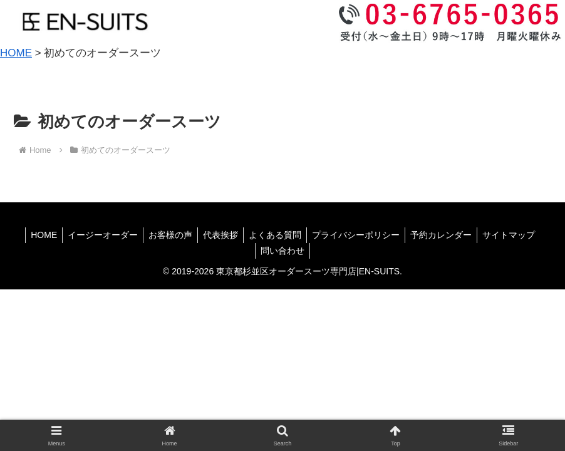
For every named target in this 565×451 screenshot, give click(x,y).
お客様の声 (167, 235)
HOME (35, 235)
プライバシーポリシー (359, 235)
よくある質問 (276, 235)
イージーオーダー (96, 235)
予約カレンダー (447, 235)
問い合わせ (282, 251)
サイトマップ (517, 235)
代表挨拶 (219, 235)
